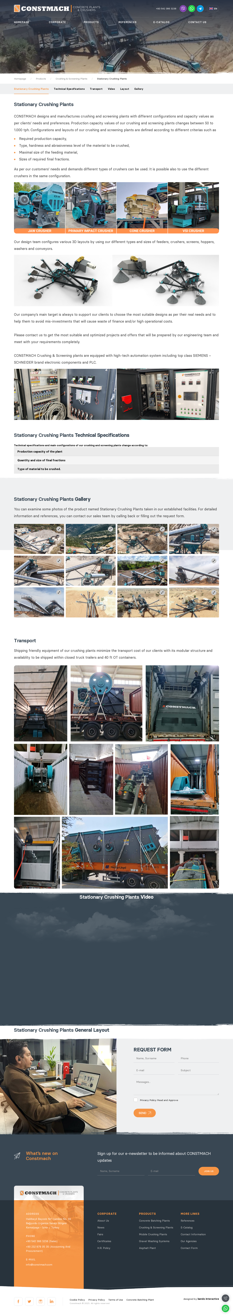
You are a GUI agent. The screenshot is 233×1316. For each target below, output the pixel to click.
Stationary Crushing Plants (31, 88)
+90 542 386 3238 (166, 8)
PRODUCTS (91, 22)
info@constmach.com (39, 1264)
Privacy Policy (148, 1100)
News (100, 1227)
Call (225, 1298)
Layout (124, 88)
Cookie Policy (77, 1299)
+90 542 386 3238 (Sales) (41, 1241)
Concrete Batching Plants (154, 1220)
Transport (96, 88)
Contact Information (193, 1234)
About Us (103, 1220)
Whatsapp (225, 1308)
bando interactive (208, 1298)
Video (111, 88)
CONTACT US (197, 22)
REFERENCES (128, 22)
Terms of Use (115, 1299)
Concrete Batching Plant (140, 1299)
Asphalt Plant (147, 1248)
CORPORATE (57, 22)
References (187, 1220)
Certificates (104, 1241)
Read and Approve (156, 1100)
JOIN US (209, 1171)
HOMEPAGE (21, 22)
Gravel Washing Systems (154, 1241)
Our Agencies (189, 1241)
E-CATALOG (161, 22)
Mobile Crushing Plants (153, 1234)
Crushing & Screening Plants (156, 1227)
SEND (142, 1113)
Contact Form (189, 1248)
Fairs (100, 1234)
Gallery (138, 88)
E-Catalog (187, 1227)
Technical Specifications (69, 88)
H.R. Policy (103, 1248)
